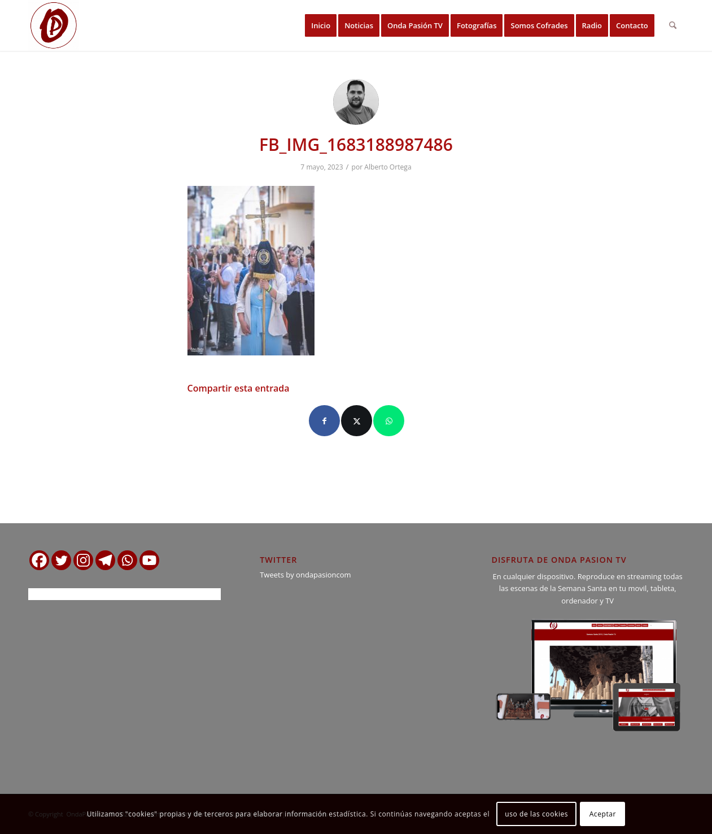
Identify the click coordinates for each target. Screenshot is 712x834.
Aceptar (602, 814)
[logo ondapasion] (53, 25)
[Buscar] (673, 25)
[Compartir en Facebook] (324, 420)
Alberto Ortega (387, 167)
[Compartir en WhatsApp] (388, 420)
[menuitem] (321, 25)
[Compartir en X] (356, 420)
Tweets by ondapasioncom (305, 575)
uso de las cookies (536, 814)
